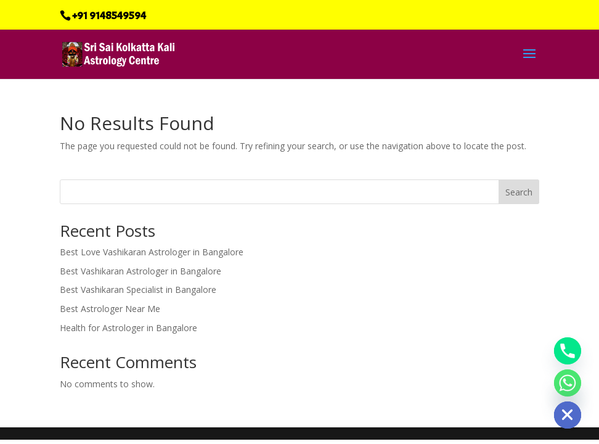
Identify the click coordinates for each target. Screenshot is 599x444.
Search (518, 192)
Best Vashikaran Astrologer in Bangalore (140, 271)
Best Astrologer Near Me (110, 308)
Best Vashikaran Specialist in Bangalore (138, 289)
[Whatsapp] (567, 383)
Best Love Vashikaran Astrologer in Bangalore (151, 252)
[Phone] (567, 350)
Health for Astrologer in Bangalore (128, 328)
